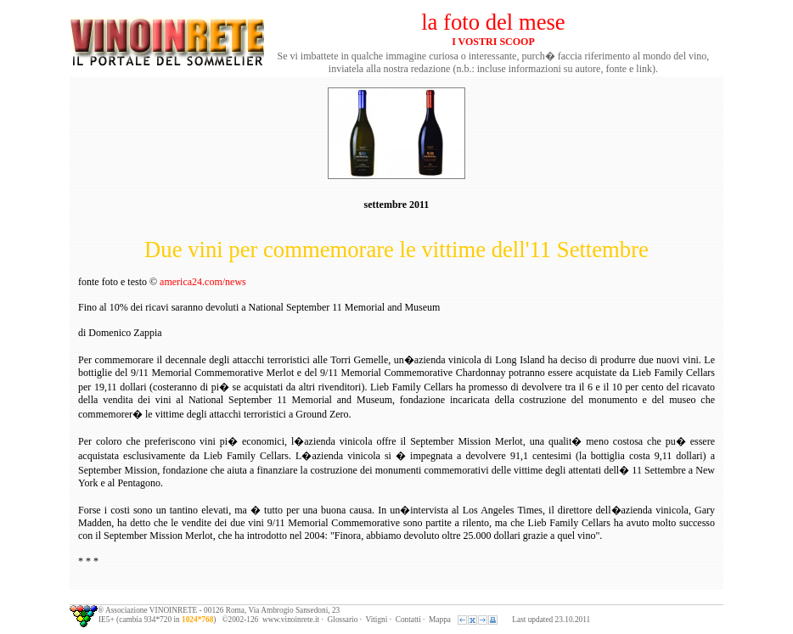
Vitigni (376, 619)
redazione (431, 69)
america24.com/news (203, 282)
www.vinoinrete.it (290, 619)
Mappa (440, 619)
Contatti (408, 619)
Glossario (343, 619)
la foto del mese (493, 22)
